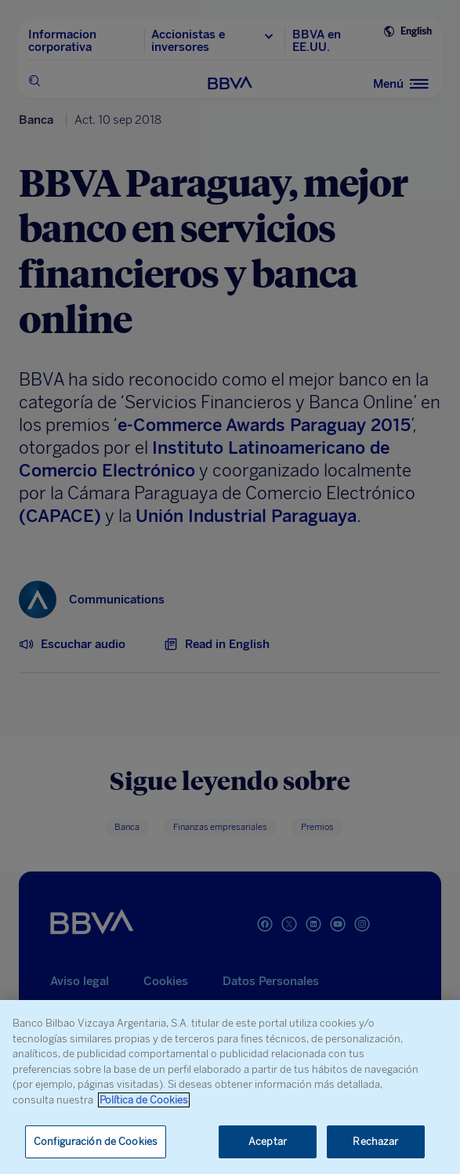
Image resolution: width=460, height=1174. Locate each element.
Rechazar (375, 1141)
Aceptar (267, 1141)
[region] (230, 1087)
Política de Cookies (144, 1100)
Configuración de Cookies (96, 1141)
